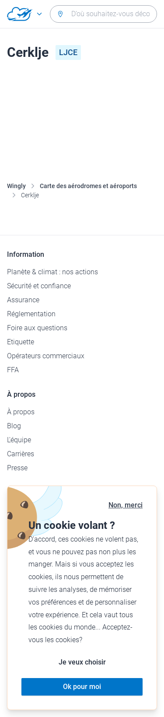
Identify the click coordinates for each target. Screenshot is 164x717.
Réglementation (31, 314)
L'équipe (19, 440)
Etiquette (20, 342)
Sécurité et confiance (39, 286)
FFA (13, 370)
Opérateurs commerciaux (45, 356)
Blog (14, 426)
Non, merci (125, 505)
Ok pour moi (82, 686)
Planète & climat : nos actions (52, 272)
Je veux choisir (82, 662)
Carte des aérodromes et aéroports (88, 185)
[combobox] (103, 14)
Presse (17, 468)
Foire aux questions (37, 328)
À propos (21, 412)
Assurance (23, 300)
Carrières (20, 454)
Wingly (16, 185)
